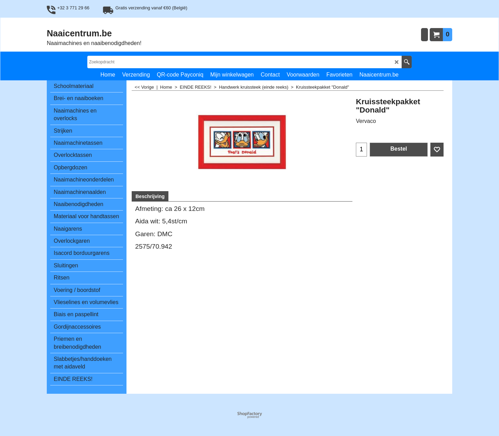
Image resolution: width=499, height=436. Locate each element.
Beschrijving (150, 196)
